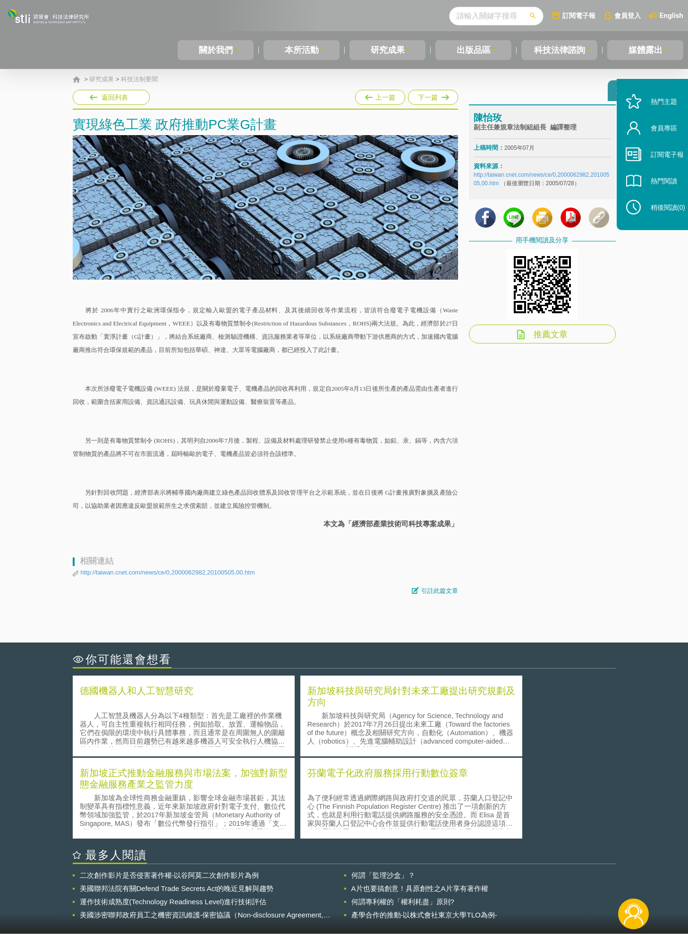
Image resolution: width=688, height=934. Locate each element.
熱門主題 (656, 119)
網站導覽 (404, 895)
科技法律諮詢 (559, 50)
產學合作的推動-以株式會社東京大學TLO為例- (424, 831)
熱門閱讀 (656, 199)
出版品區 (474, 50)
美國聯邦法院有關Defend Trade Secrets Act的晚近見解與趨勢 (177, 804)
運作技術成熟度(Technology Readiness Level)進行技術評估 (173, 818)
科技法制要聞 (139, 79)
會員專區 (656, 146)
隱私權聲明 (349, 882)
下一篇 (433, 95)
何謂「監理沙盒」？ (383, 791)
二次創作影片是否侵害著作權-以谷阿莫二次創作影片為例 (169, 791)
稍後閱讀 (660, 225)
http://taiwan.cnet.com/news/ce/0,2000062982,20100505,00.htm (168, 572)
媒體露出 (646, 50)
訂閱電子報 (578, 15)
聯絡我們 (346, 895)
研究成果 (388, 50)
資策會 (479, 882)
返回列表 (115, 97)
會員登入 (627, 15)
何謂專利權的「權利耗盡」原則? (402, 818)
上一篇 (380, 95)
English (671, 15)
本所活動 (302, 50)
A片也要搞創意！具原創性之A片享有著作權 (419, 804)
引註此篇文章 (439, 590)
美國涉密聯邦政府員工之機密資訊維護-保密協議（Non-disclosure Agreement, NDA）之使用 (201, 831)
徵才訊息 (404, 882)
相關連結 (533, 882)
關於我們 (216, 50)
